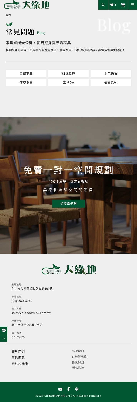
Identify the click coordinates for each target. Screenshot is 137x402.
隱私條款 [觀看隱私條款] (78, 367)
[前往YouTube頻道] (60, 389)
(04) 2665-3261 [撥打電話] (22, 300)
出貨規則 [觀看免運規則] (78, 351)
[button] (132, 5)
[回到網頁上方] (3, 338)
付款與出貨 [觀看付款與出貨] (79, 356)
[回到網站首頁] (26, 5)
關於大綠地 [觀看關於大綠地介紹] (20, 363)
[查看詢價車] (113, 5)
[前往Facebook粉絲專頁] (69, 389)
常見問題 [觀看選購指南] (18, 357)
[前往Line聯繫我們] (77, 389)
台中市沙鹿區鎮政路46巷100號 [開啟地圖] (32, 288)
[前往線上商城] (123, 5)
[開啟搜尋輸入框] (103, 5)
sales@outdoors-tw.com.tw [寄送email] (31, 312)
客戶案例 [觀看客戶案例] (18, 351)
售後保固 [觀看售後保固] (78, 362)
